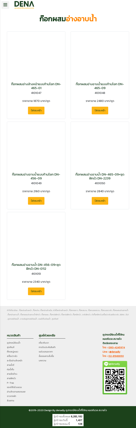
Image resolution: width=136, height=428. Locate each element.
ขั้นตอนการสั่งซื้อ (46, 356)
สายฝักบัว (11, 378)
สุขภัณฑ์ (10, 347)
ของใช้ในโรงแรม (14, 387)
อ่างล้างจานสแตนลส (16, 391)
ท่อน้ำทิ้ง (10, 369)
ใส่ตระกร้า (36, 110)
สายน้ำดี (10, 365)
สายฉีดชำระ (12, 374)
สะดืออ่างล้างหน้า (14, 360)
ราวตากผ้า (11, 396)
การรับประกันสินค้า (47, 347)
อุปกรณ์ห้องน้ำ (13, 342)
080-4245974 (116, 347)
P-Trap (10, 382)
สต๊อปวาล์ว (12, 356)
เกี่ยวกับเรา (44, 342)
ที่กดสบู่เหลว (12, 351)
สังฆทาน (10, 400)
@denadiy (114, 352)
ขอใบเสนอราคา (46, 351)
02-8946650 (116, 356)
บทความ (42, 360)
